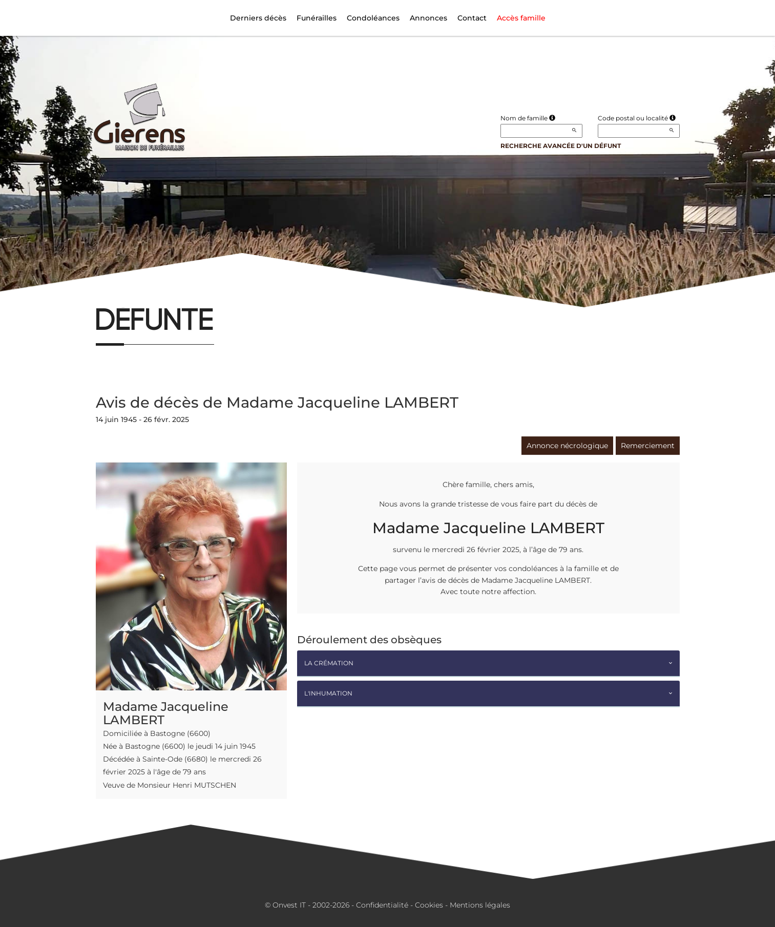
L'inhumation (328, 693)
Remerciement (648, 445)
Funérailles (317, 18)
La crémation (328, 663)
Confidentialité (382, 905)
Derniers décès (258, 18)
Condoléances (373, 18)
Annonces (428, 18)
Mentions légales (480, 905)
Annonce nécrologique (567, 445)
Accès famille (521, 18)
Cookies (429, 905)
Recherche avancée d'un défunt (560, 146)
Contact (472, 18)
